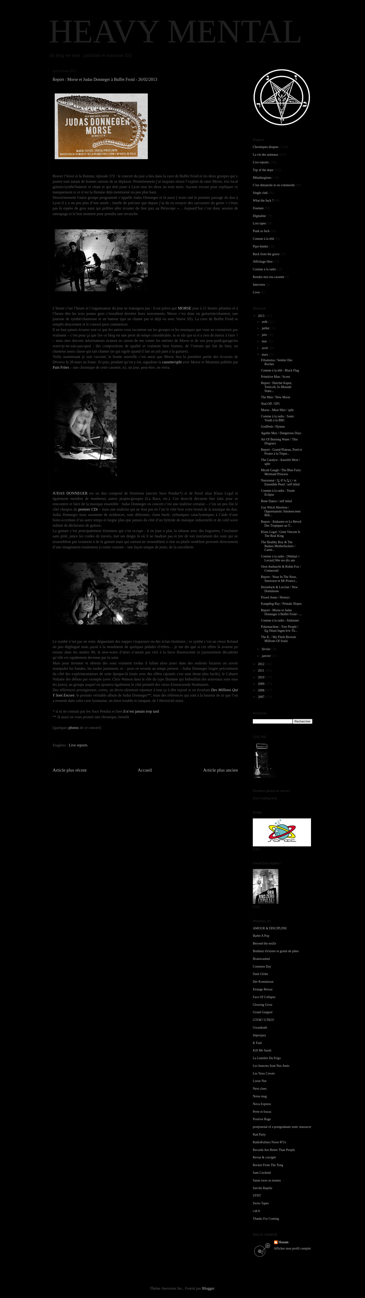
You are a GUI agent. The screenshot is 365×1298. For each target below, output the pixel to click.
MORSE (184, 308)
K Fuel (257, 1043)
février (266, 649)
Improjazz (259, 1035)
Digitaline (259, 216)
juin (264, 335)
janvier (266, 656)
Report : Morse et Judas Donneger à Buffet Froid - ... (281, 612)
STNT (257, 1195)
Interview (259, 284)
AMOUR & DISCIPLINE (270, 928)
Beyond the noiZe (264, 943)
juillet (266, 328)
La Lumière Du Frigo (267, 1058)
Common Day (262, 966)
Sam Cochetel (262, 1172)
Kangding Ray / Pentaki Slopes (281, 603)
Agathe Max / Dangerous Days (281, 433)
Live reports (78, 745)
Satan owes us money (267, 1180)
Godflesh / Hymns (273, 426)
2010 (261, 677)
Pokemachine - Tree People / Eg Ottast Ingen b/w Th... (279, 628)
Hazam (284, 1242)
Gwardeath (260, 1027)
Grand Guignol (262, 1012)
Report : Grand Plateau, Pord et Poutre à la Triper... (281, 451)
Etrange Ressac (263, 989)
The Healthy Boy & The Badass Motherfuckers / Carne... (278, 546)
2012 (261, 664)
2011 (261, 670)
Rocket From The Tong (268, 1165)
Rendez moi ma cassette (268, 277)
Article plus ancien (220, 770)
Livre (256, 292)
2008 (261, 690)
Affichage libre (263, 261)
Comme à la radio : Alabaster (280, 620)
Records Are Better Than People (274, 1150)
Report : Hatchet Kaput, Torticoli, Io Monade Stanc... (276, 387)
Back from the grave (266, 254)
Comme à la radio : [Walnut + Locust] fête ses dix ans (280, 558)
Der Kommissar (263, 981)
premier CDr (88, 509)
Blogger (208, 1288)
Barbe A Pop (261, 935)
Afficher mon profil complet (292, 1248)
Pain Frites (61, 367)
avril (265, 348)
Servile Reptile (262, 1188)
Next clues (260, 1088)
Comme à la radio (264, 269)
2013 (261, 316)
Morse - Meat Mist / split (277, 410)
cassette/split (172, 362)
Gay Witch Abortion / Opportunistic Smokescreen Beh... (281, 511)
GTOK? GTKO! (263, 1020)
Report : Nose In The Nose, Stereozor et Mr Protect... (279, 579)
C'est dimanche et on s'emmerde (274, 185)
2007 (261, 697)
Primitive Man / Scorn (275, 376)
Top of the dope (263, 170)
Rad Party (259, 1134)
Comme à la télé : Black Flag (280, 370)
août (265, 321)
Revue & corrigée (264, 1157)
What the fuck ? (263, 200)
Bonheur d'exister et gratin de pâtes (276, 951)
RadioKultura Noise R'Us (269, 1142)
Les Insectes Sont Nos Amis (271, 1066)
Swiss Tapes (261, 1203)
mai (264, 341)
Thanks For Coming (266, 1218)
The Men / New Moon (275, 397)
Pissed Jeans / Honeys (275, 597)
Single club (260, 193)
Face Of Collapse (264, 997)
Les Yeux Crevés (264, 1073)
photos (73, 727)
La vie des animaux (265, 154)
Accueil (145, 770)
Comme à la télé (263, 238)
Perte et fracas (262, 1111)
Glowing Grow (262, 1004)
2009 (261, 684)
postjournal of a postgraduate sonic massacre (282, 1127)
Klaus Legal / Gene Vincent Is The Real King (280, 534)
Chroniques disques (265, 147)
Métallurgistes (262, 177)
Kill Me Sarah (262, 1050)
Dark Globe (260, 974)
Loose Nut (260, 1081)
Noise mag (260, 1096)
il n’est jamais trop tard (141, 711)
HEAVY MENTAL (175, 31)
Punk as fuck (261, 231)
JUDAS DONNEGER (70, 493)
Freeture (258, 208)
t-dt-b (256, 1211)
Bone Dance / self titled (276, 501)
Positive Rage (262, 1119)
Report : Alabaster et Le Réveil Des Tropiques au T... (281, 523)
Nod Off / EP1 (270, 403)
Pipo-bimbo (260, 246)
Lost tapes (259, 223)
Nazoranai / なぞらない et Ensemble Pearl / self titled (280, 482)
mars (265, 354)
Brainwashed (261, 959)
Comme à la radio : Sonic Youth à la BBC (277, 418)
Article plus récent (70, 770)
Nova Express (262, 1104)
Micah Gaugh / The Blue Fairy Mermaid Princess (281, 472)
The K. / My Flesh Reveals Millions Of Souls (278, 639)
